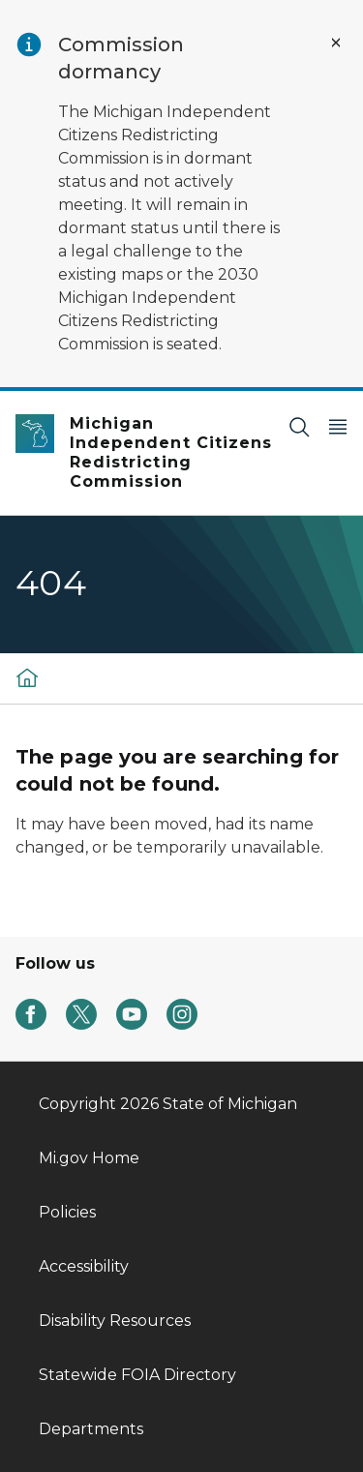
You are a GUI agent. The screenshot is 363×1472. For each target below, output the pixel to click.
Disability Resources (115, 1320)
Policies (67, 1212)
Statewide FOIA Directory (137, 1375)
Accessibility (84, 1266)
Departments (91, 1429)
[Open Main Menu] (337, 426)
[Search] (299, 426)
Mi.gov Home (89, 1158)
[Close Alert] (336, 42)
